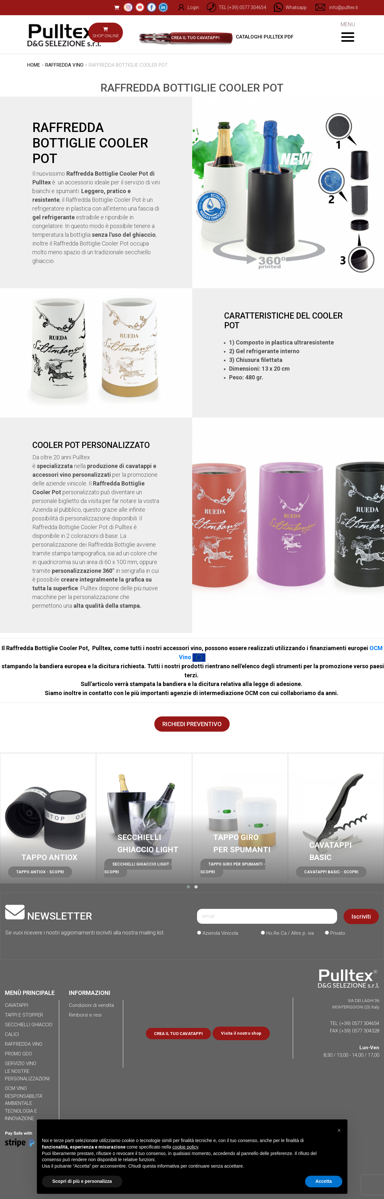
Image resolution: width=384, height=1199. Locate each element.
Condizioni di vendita (91, 1005)
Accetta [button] (323, 1181)
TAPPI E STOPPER (24, 1015)
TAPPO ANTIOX (49, 857)
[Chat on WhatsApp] (287, 7)
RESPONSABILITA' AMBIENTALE (24, 1099)
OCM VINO (16, 1088)
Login (184, 7)
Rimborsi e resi (85, 1015)
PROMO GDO (18, 1054)
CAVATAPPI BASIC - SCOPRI (331, 872)
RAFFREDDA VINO (64, 65)
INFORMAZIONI (89, 992)
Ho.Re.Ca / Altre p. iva (287, 933)
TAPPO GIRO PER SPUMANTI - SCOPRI (232, 868)
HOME (33, 65)
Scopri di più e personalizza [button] (82, 1181)
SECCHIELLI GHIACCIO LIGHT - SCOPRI (138, 868)
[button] (188, 887)
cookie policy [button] (185, 1147)
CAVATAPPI (16, 1005)
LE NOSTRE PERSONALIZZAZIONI (27, 1075)
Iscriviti (361, 916)
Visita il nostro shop (241, 1033)
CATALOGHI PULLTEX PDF (257, 37)
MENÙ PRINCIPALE (30, 992)
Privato (335, 933)
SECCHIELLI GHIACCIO (28, 1025)
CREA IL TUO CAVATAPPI (195, 37)
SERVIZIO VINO (20, 1063)
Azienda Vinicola (217, 933)
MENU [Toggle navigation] (348, 31)
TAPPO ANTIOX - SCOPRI (40, 872)
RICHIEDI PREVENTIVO (192, 724)
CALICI (12, 1034)
